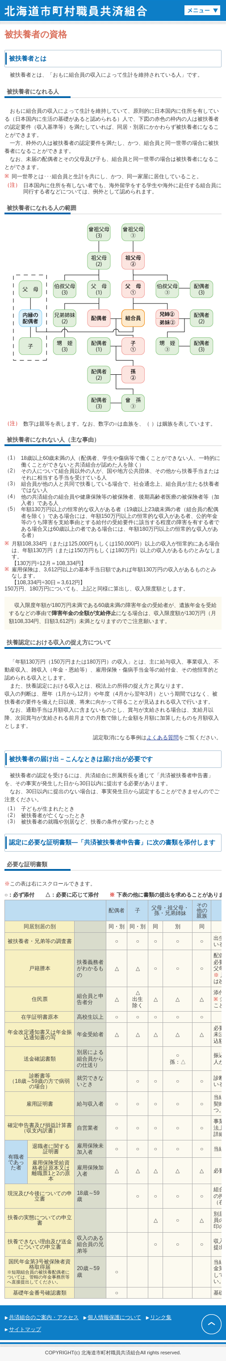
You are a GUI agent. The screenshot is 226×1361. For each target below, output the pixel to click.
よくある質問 (162, 737)
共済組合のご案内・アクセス (44, 1317)
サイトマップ (25, 1329)
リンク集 (161, 1317)
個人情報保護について (114, 1317)
